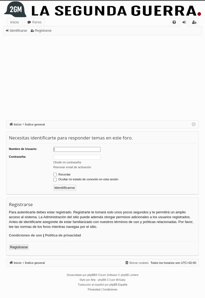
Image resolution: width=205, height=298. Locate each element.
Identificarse (18, 31)
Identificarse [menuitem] (185, 23)
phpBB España (118, 284)
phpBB (91, 275)
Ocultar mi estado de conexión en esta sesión (85, 179)
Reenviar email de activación (72, 167)
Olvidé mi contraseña (67, 162)
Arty (93, 279)
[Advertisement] (102, 75)
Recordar (61, 174)
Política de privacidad (63, 235)
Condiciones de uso (25, 235)
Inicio (14, 22)
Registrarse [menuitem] (195, 23)
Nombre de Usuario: (23, 148)
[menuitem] (174, 22)
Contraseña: (17, 156)
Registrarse (43, 31)
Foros (36, 22)
